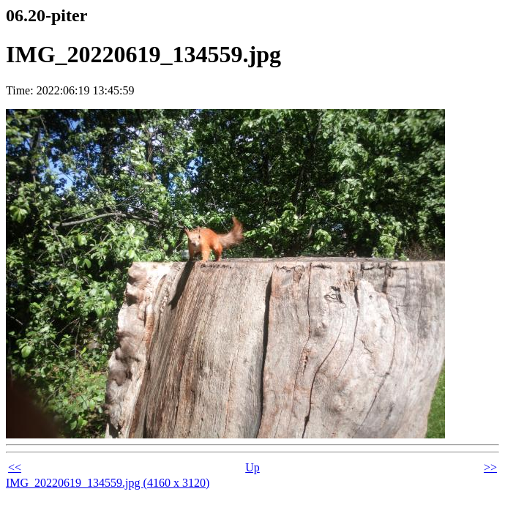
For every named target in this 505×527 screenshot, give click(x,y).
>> (490, 467)
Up (252, 467)
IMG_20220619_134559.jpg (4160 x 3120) (107, 482)
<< (14, 467)
